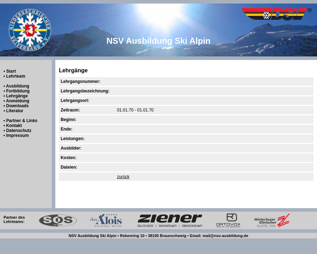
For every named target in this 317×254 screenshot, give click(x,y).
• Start (10, 71)
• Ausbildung (16, 86)
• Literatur (13, 110)
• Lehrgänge (16, 95)
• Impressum (16, 135)
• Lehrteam (14, 76)
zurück (123, 176)
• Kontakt (13, 125)
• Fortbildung (17, 91)
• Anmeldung (16, 100)
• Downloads (16, 105)
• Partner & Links (20, 120)
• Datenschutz (17, 130)
